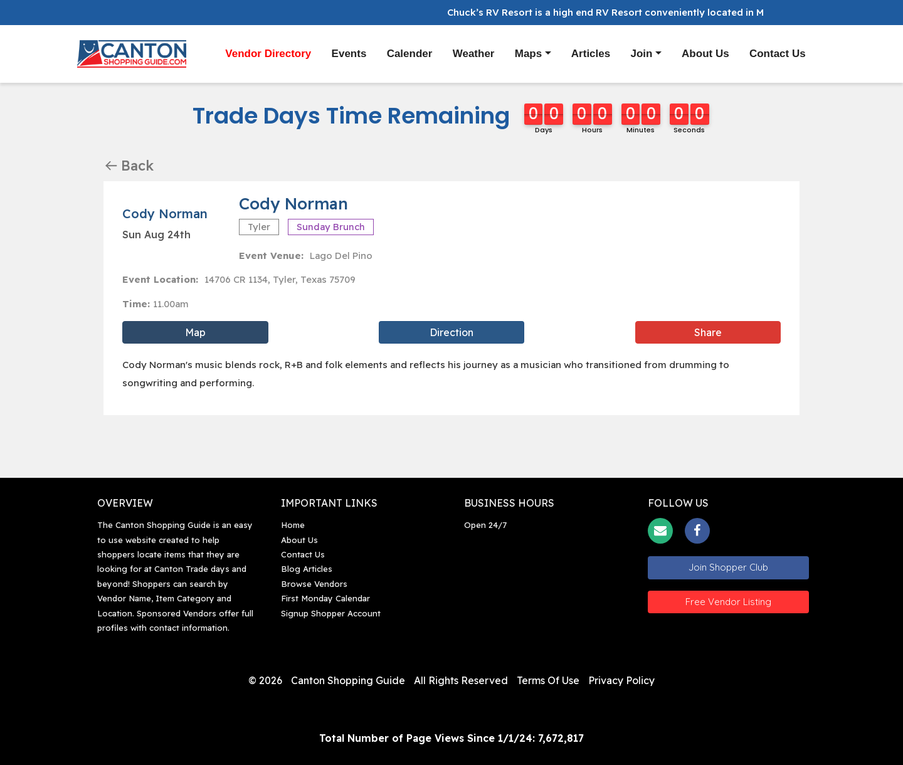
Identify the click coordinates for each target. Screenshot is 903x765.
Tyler (259, 227)
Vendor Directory (268, 53)
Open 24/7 (485, 525)
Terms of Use (548, 680)
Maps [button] (528, 54)
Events (349, 54)
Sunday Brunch (331, 227)
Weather (474, 54)
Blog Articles (306, 569)
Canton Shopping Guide (348, 680)
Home (293, 525)
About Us (705, 54)
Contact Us (777, 54)
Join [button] (642, 54)
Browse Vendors (314, 584)
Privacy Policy (621, 680)
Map (195, 332)
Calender (410, 54)
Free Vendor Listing (728, 602)
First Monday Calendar (325, 598)
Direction (451, 332)
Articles (590, 54)
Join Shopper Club (728, 567)
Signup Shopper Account (331, 613)
